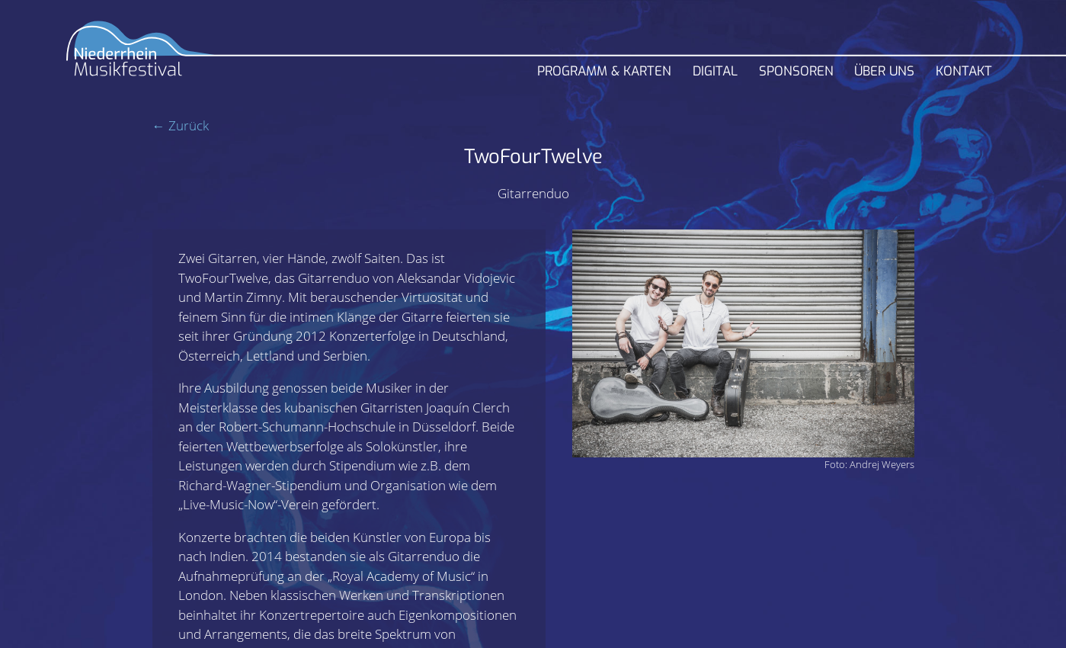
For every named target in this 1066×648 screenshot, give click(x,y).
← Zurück (180, 125)
